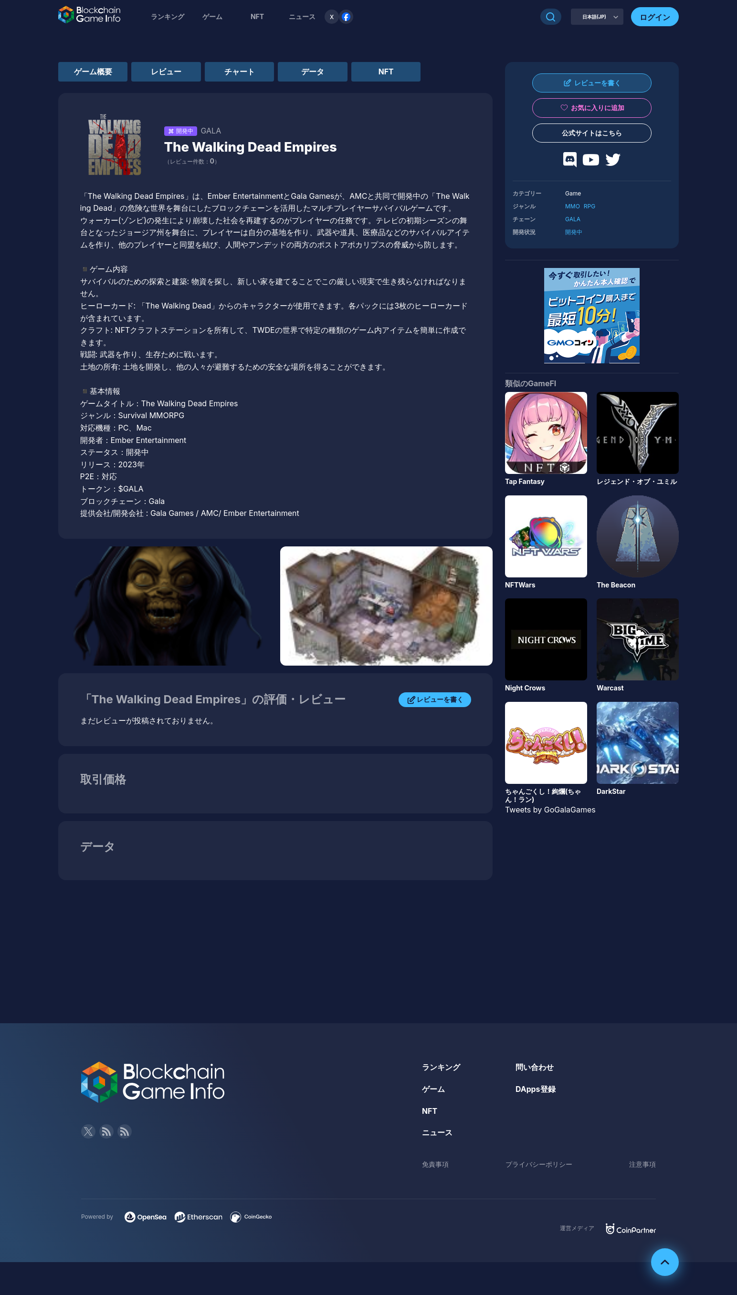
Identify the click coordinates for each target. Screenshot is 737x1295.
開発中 (573, 232)
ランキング (167, 16)
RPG (589, 206)
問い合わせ (535, 1067)
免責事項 (435, 1165)
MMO (572, 206)
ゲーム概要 (94, 71)
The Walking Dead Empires (252, 147)
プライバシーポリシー (538, 1165)
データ (320, 71)
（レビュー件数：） (192, 161)
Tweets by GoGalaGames (550, 809)
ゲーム (212, 16)
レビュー (169, 71)
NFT (257, 16)
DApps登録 (536, 1089)
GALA (572, 219)
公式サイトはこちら (592, 133)
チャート (245, 71)
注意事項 (642, 1165)
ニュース (437, 1133)
